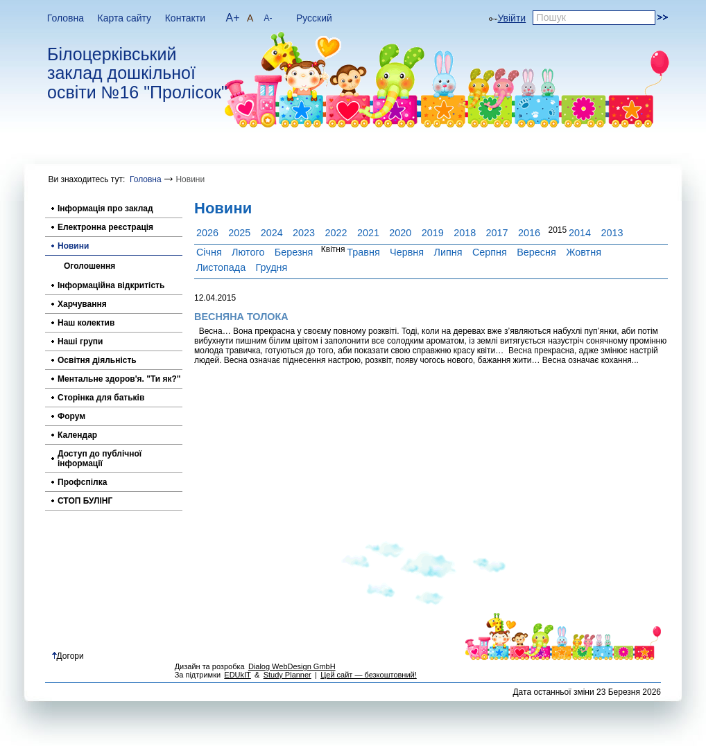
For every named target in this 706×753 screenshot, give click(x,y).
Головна (65, 18)
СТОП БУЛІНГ (85, 501)
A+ (233, 18)
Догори (68, 656)
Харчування (82, 304)
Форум (71, 416)
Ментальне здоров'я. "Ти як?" (119, 379)
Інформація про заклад (105, 208)
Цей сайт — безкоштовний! (368, 675)
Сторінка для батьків (101, 397)
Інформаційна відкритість (111, 285)
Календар (77, 435)
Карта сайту (125, 18)
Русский (314, 18)
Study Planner (287, 675)
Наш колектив (86, 323)
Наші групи (80, 341)
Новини (73, 246)
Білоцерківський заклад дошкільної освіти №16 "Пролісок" (137, 73)
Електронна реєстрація (105, 227)
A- (268, 18)
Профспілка (82, 482)
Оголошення (89, 266)
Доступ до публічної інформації (99, 458)
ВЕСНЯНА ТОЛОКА (241, 316)
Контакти (185, 18)
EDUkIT (237, 675)
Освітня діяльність (97, 360)
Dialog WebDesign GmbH (292, 666)
